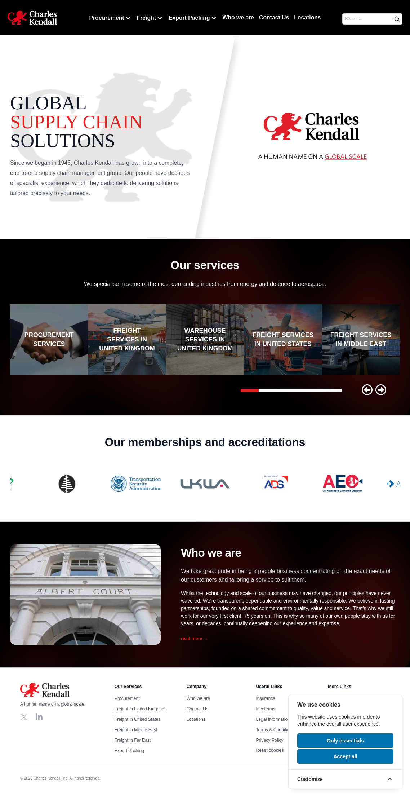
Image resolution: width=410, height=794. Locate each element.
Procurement (110, 18)
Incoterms (265, 708)
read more (194, 638)
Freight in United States (138, 719)
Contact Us (274, 17)
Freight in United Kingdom (140, 708)
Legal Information (273, 719)
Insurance (265, 698)
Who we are (238, 17)
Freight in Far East (133, 740)
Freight (150, 18)
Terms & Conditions (275, 729)
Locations (307, 17)
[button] (367, 389)
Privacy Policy (269, 740)
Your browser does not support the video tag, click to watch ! (312, 137)
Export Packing (193, 18)
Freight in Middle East (136, 729)
